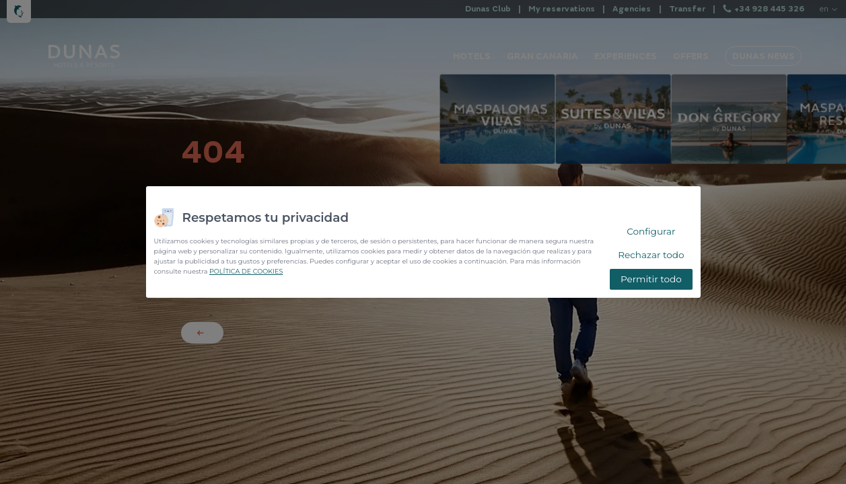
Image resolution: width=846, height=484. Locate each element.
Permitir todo (651, 279)
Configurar (651, 231)
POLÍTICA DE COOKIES (246, 271)
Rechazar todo (651, 254)
